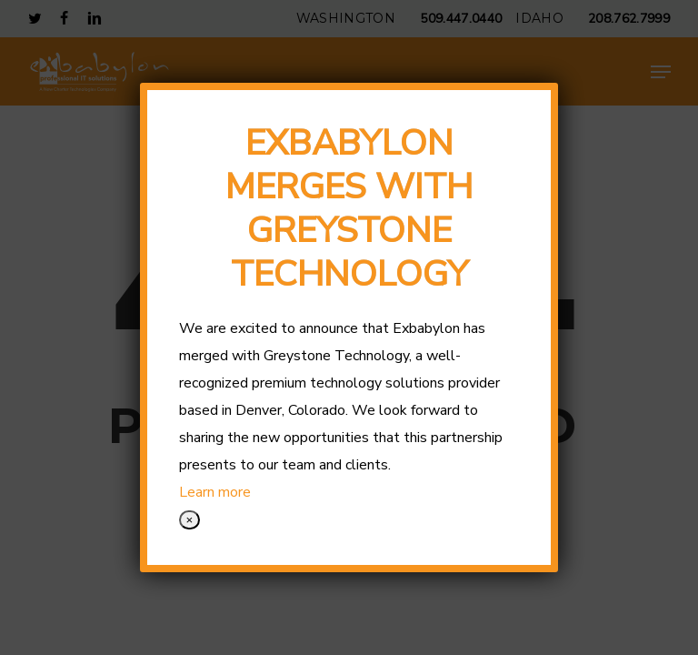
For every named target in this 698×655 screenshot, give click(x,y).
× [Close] (190, 520)
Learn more (215, 492)
